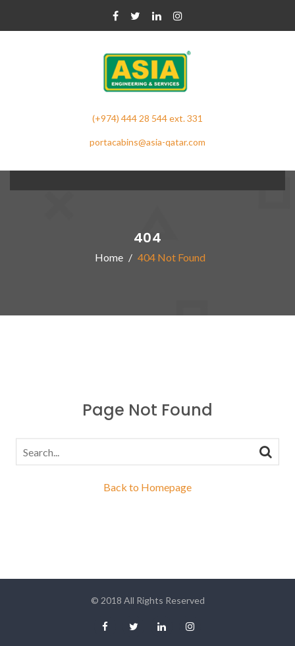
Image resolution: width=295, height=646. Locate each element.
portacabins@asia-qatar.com (147, 142)
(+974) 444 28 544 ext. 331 (147, 118)
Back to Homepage (147, 487)
